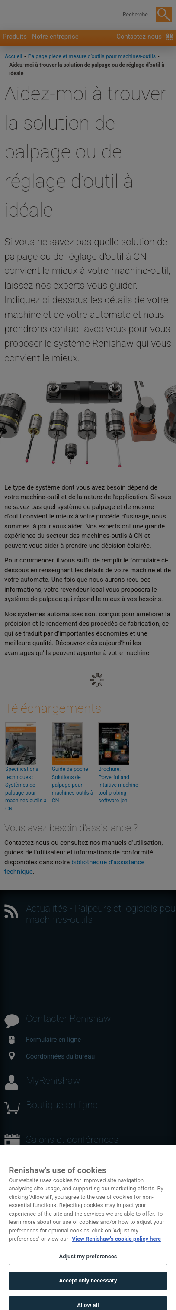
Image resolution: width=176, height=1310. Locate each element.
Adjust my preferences (88, 1266)
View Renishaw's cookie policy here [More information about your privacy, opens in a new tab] (116, 1249)
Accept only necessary (88, 1291)
